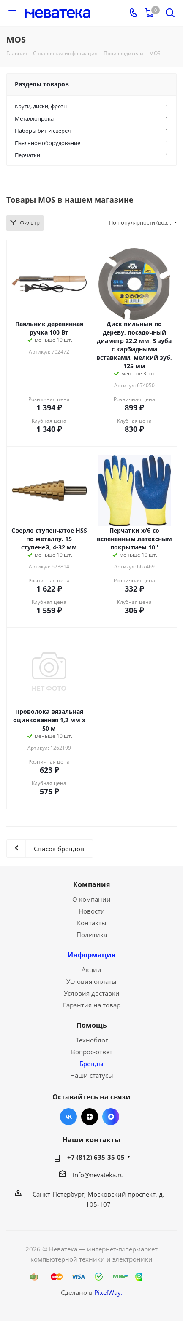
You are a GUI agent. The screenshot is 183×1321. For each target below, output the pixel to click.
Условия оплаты (91, 981)
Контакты (92, 923)
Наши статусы (91, 1075)
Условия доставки (92, 993)
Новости (92, 911)
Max (110, 1116)
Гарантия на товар (91, 1005)
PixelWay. (108, 1292)
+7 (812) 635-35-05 (96, 1157)
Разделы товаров (42, 84)
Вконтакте (68, 1116)
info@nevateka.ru (98, 1175)
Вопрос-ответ (91, 1052)
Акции (91, 969)
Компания (91, 884)
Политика (91, 934)
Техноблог (92, 1040)
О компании (91, 899)
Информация (91, 954)
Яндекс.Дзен (89, 1116)
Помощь (91, 1025)
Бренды (91, 1063)
